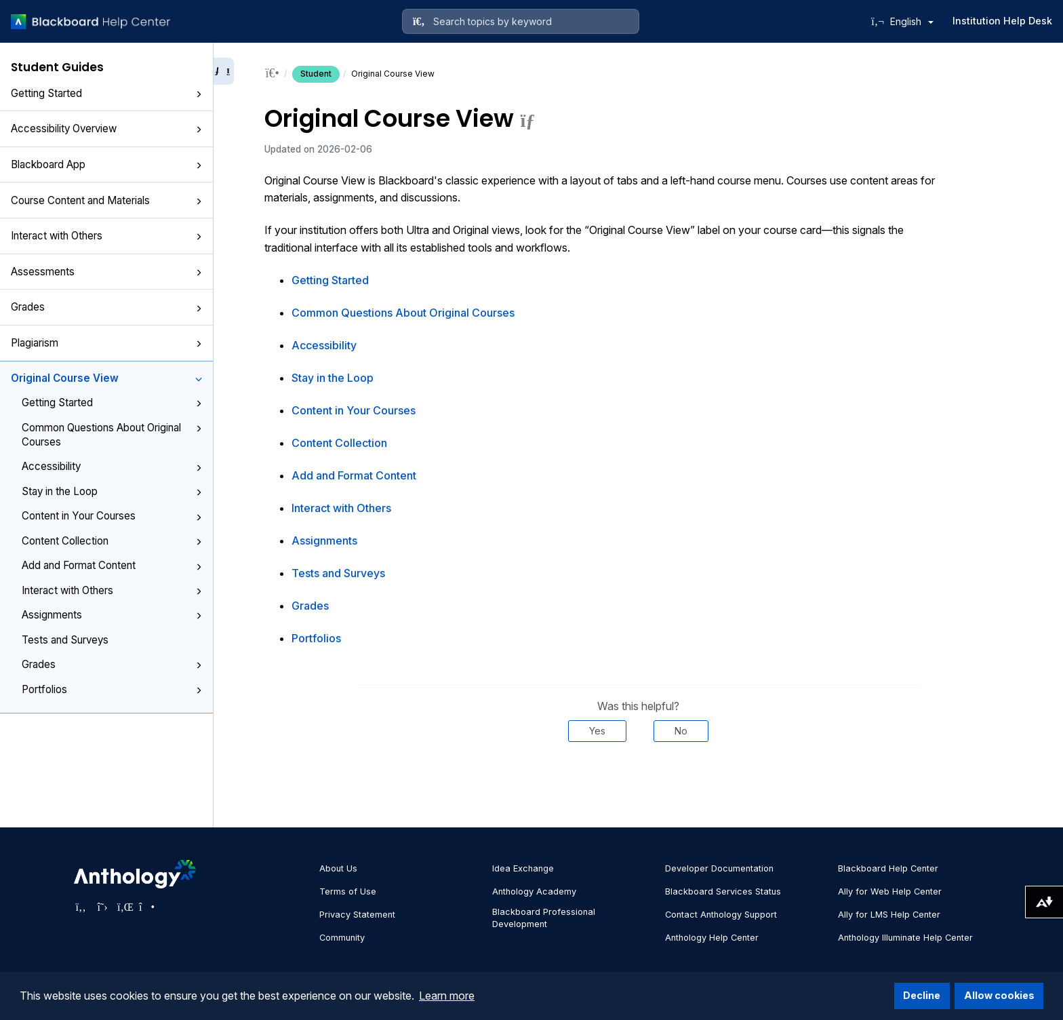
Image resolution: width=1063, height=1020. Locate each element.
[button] (198, 94)
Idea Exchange (523, 868)
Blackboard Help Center (888, 868)
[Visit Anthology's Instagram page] (146, 907)
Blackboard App (106, 164)
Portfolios (112, 689)
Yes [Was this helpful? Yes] (597, 731)
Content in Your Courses (112, 515)
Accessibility (112, 466)
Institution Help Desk (1002, 20)
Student (316, 73)
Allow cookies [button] (999, 995)
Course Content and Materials (106, 200)
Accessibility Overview (106, 128)
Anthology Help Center (712, 938)
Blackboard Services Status (723, 891)
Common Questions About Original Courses (112, 434)
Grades (106, 306)
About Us (338, 868)
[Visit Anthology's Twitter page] (102, 907)
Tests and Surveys (65, 639)
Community (342, 938)
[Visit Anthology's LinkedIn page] (124, 907)
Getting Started (106, 93)
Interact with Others (106, 235)
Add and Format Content (112, 565)
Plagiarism (106, 342)
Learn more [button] (447, 995)
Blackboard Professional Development (543, 918)
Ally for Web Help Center (890, 891)
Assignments (112, 614)
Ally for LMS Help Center (889, 914)
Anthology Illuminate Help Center (905, 938)
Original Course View (106, 378)
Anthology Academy (534, 891)
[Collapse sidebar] (224, 71)
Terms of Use (347, 891)
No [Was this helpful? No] (681, 731)
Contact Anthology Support (721, 914)
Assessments (106, 271)
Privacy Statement (357, 914)
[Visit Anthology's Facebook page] (80, 907)
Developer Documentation (719, 868)
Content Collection (112, 540)
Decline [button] (921, 995)
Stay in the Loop (112, 491)
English (912, 21)
